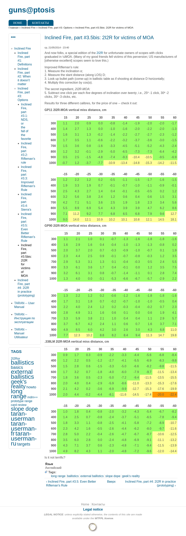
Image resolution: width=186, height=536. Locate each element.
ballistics (22, 362)
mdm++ (32, 397)
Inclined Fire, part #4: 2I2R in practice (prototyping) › (150, 483)
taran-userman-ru (24, 438)
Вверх (109, 481)
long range (19, 394)
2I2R (100, 53)
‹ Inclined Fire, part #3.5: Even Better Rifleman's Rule (71, 483)
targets (23, 444)
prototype (17, 401)
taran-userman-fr (24, 428)
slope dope (24, 409)
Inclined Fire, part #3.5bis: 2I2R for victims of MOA (26, 260)
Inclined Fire (28, 27)
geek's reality (19, 384)
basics (17, 367)
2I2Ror (15, 358)
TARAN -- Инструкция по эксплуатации (24, 318)
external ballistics (22, 374)
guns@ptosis (32, 10)
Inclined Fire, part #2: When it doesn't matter (24, 76)
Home (17, 22)
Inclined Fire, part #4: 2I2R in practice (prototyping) (26, 288)
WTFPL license (104, 518)
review (22, 404)
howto (31, 387)
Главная (14, 27)
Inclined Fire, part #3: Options (55, 27)
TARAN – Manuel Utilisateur (21, 333)
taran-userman (23, 416)
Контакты (40, 22)
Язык (49, 464)
